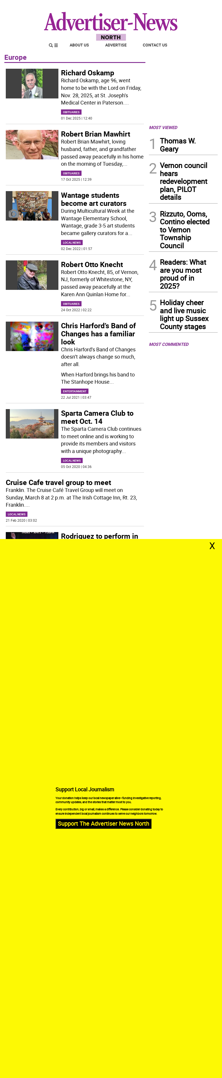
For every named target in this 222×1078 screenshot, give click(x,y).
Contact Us (155, 45)
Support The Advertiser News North (103, 823)
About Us (79, 45)
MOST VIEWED (163, 127)
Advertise (116, 45)
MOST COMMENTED (168, 344)
